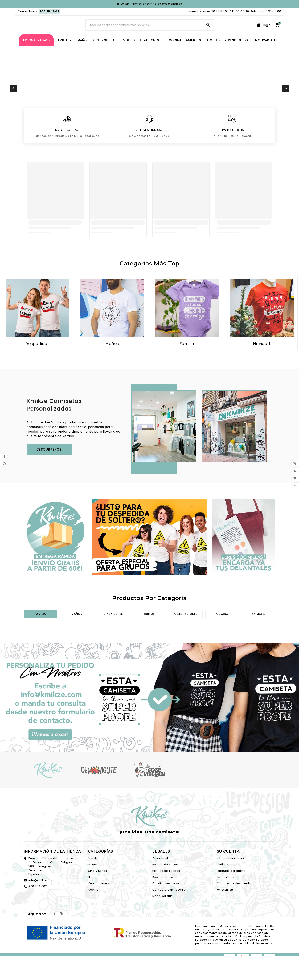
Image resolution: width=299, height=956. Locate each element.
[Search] (144, 30)
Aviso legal (160, 870)
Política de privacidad (168, 876)
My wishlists (225, 901)
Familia (40, 625)
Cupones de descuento (234, 895)
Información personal (232, 870)
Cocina (222, 625)
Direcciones (225, 888)
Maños (76, 625)
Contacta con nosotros (169, 901)
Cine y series (113, 625)
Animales (258, 625)
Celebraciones (185, 625)
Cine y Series (97, 882)
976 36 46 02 (49, 11)
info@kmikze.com (41, 891)
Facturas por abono (231, 882)
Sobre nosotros (163, 888)
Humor (149, 625)
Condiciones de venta (168, 895)
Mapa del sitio (162, 907)
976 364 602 (37, 898)
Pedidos (222, 876)
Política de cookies (166, 882)
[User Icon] (263, 30)
